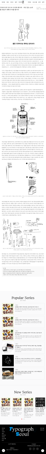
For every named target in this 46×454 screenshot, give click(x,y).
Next (43, 407)
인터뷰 (3, 2)
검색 (43, 2)
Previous (2, 407)
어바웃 (29, 2)
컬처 (16, 2)
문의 (39, 2)
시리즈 (11, 2)
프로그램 (35, 2)
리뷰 (8, 2)
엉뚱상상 (42, 430)
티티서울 (42, 428)
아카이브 (21, 2)
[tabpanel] (6, 407)
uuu (27, 279)
